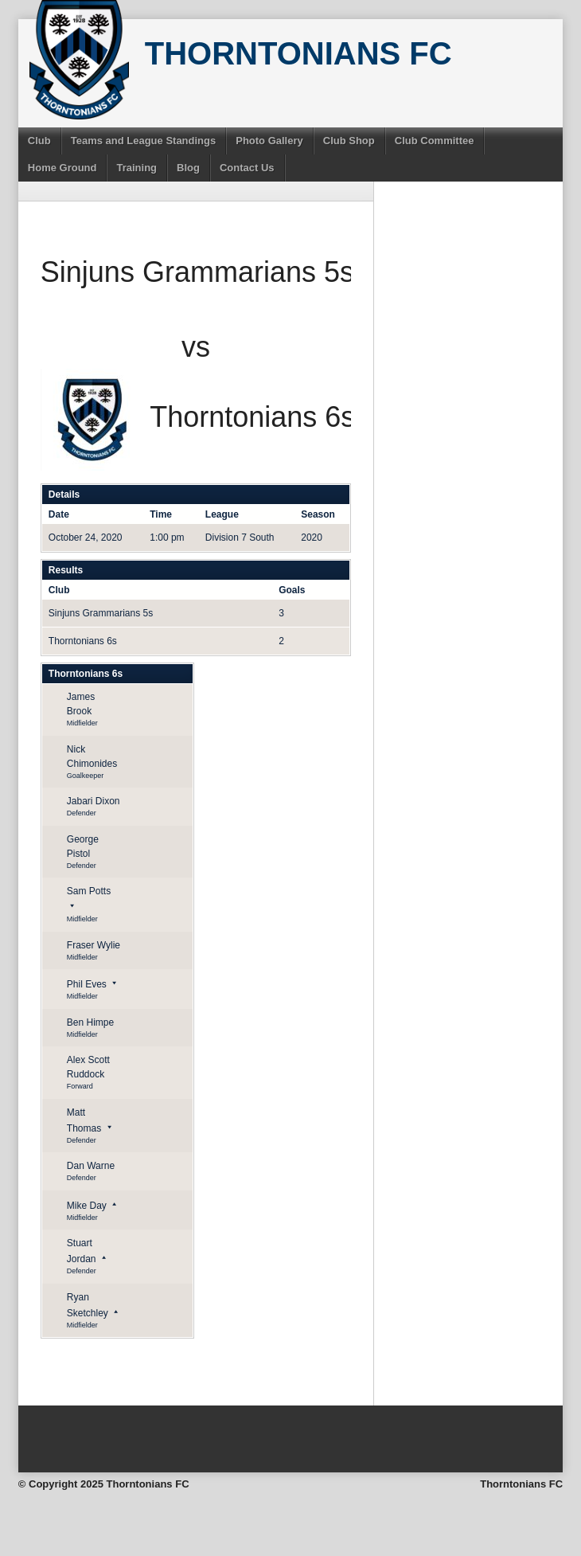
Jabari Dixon (93, 801)
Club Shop (349, 141)
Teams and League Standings (143, 141)
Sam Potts (89, 891)
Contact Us (247, 168)
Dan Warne (91, 1165)
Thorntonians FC (298, 53)
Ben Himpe (90, 1022)
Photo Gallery (269, 141)
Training (136, 168)
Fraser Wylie (93, 945)
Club (39, 141)
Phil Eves (87, 984)
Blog (188, 168)
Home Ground (62, 168)
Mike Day (87, 1205)
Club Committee (434, 141)
